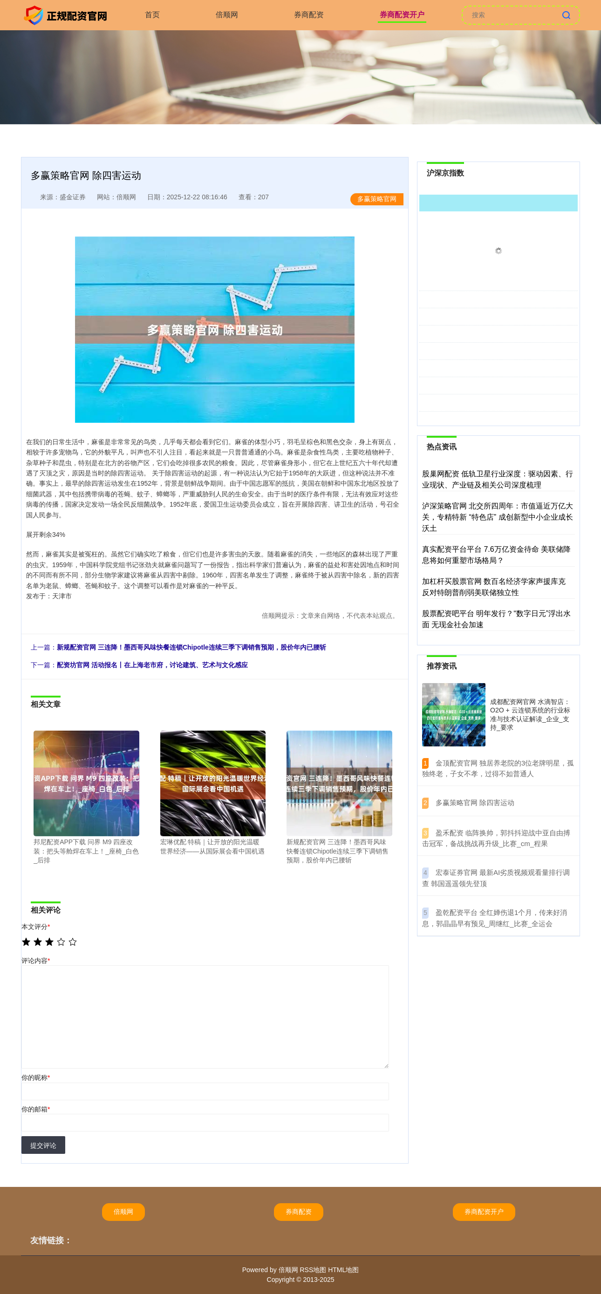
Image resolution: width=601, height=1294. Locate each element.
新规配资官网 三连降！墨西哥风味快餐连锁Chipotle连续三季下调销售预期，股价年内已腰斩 (191, 647)
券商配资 (309, 15)
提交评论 (43, 1145)
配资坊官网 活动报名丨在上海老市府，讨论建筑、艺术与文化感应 (152, 665)
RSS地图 (313, 1270)
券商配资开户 (402, 15)
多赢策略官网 (376, 199)
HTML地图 (343, 1270)
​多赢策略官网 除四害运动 (475, 802)
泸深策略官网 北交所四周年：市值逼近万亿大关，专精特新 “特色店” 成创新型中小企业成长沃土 (497, 517)
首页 (152, 15)
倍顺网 (227, 15)
